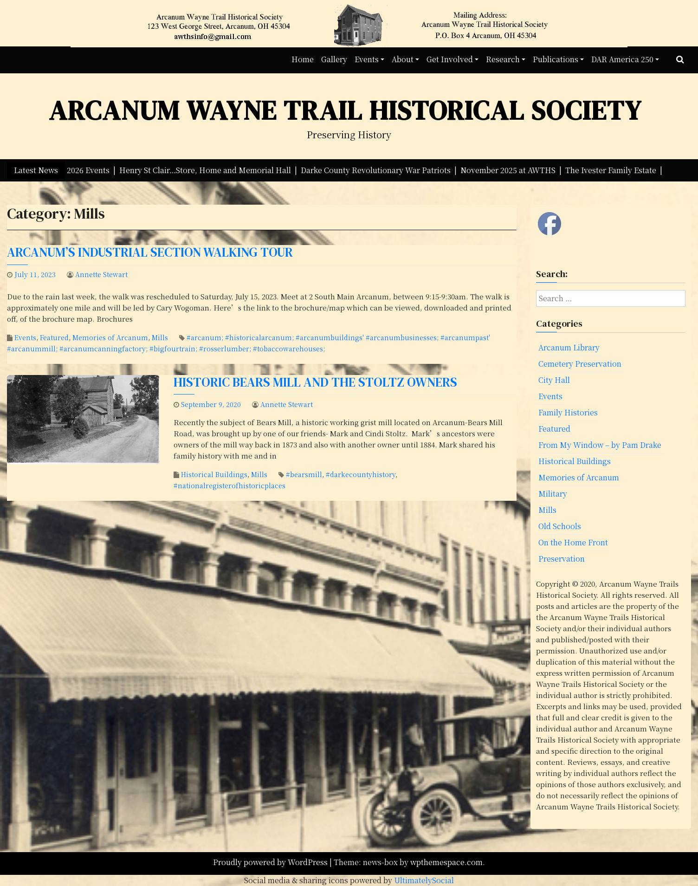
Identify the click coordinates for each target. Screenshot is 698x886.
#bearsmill (304, 474)
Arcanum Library (569, 347)
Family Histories (568, 412)
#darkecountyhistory (360, 474)
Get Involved (450, 59)
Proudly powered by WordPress (271, 862)
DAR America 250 (622, 59)
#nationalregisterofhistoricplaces (229, 485)
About (403, 59)
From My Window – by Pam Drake (599, 445)
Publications (555, 59)
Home (302, 59)
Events (367, 59)
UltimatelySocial (424, 880)
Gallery (334, 59)
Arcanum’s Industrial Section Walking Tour (150, 252)
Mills (160, 337)
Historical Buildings (214, 474)
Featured (54, 337)
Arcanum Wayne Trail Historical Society (345, 110)
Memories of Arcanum (110, 337)
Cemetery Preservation (579, 363)
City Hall (554, 380)
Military (552, 493)
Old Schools (559, 526)
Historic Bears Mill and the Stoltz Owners (315, 382)
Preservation (561, 558)
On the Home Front (573, 542)
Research (503, 59)
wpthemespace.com (446, 862)
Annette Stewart (101, 274)
